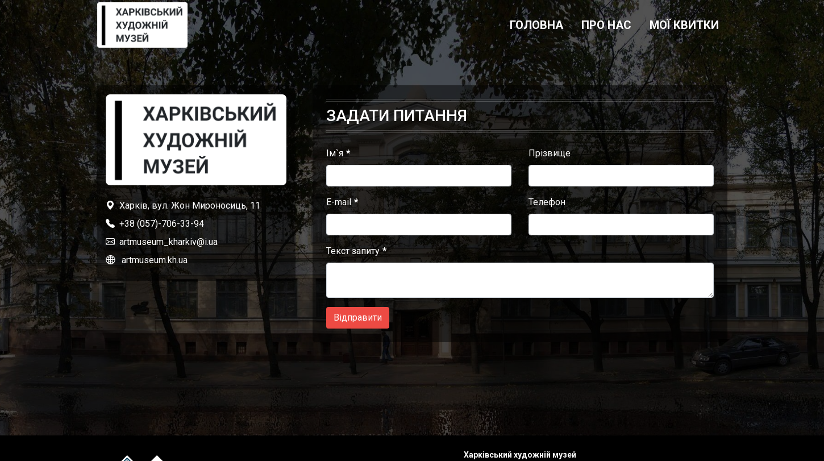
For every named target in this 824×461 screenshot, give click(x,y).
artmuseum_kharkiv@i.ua (168, 241)
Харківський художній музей (520, 454)
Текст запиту (353, 251)
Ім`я (334, 153)
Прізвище (549, 153)
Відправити (358, 317)
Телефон (546, 202)
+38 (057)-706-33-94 (161, 223)
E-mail (338, 202)
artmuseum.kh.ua (155, 260)
